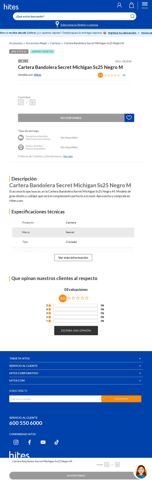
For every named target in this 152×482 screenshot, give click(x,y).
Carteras (55, 43)
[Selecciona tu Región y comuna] (77, 24)
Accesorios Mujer (37, 43)
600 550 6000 (25, 423)
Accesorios (16, 43)
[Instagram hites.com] (16, 442)
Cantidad (24, 97)
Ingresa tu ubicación (122, 32)
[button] (119, 5)
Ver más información (73, 257)
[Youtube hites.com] (43, 442)
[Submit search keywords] (134, 16)
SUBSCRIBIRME (121, 399)
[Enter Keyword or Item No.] (74, 16)
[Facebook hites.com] (29, 442)
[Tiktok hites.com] (56, 442)
